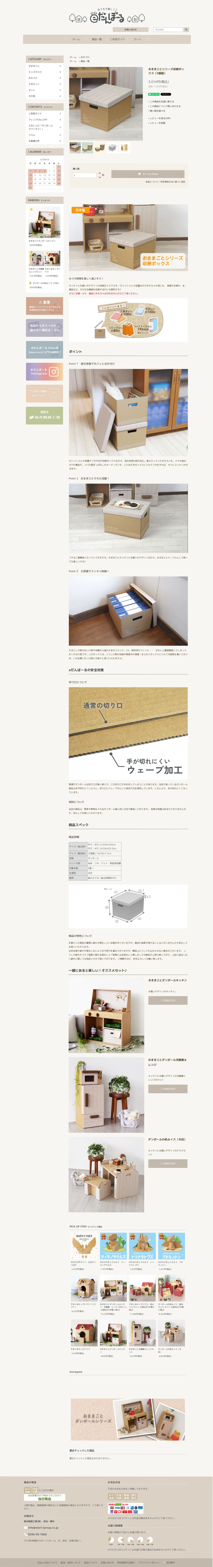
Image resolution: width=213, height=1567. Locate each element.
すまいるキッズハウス (80, 1349)
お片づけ (85, 57)
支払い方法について (47, 1562)
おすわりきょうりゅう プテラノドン (170, 1263)
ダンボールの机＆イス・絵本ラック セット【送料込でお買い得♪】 (171, 1307)
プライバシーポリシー (149, 1562)
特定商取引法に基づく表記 (172, 181)
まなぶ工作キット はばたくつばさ (83, 1263)
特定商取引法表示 (126, 1562)
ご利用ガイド (117, 39)
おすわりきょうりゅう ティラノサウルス (112, 1263)
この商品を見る (168, 1000)
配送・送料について (71, 1562)
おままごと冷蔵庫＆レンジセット (141, 1350)
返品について (152, 181)
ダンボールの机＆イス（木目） (169, 1350)
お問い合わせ (130, 29)
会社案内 (170, 1562)
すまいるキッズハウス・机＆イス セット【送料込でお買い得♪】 (142, 1307)
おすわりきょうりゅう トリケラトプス (141, 1263)
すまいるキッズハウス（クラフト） (83, 1305)
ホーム (76, 39)
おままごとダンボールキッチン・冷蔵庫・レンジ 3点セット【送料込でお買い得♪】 (113, 1307)
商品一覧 (97, 39)
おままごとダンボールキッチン (112, 1350)
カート (137, 39)
